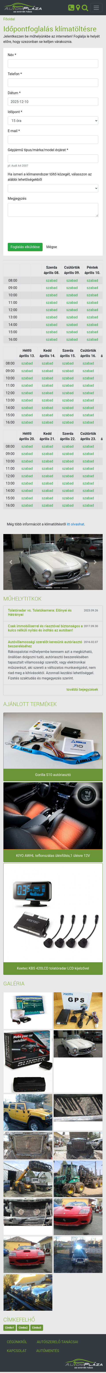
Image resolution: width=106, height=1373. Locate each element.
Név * (12, 55)
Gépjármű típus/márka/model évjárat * (38, 150)
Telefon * (15, 74)
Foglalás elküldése (25, 247)
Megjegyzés (17, 198)
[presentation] (41, 229)
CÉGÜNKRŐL (17, 1342)
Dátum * (14, 93)
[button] (10, 562)
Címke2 (23, 1327)
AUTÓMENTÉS (47, 1351)
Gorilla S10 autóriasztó (53, 775)
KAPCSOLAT (16, 1351)
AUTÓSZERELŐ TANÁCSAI (57, 1342)
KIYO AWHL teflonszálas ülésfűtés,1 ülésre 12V (53, 856)
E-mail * (14, 131)
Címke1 (9, 1327)
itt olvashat (75, 524)
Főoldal (9, 19)
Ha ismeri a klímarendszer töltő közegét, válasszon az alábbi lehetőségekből (50, 177)
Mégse (51, 247)
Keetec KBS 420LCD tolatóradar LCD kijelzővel (53, 968)
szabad (51, 280)
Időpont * (15, 112)
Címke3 (36, 1327)
